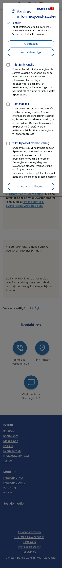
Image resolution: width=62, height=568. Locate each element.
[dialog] (31, 98)
